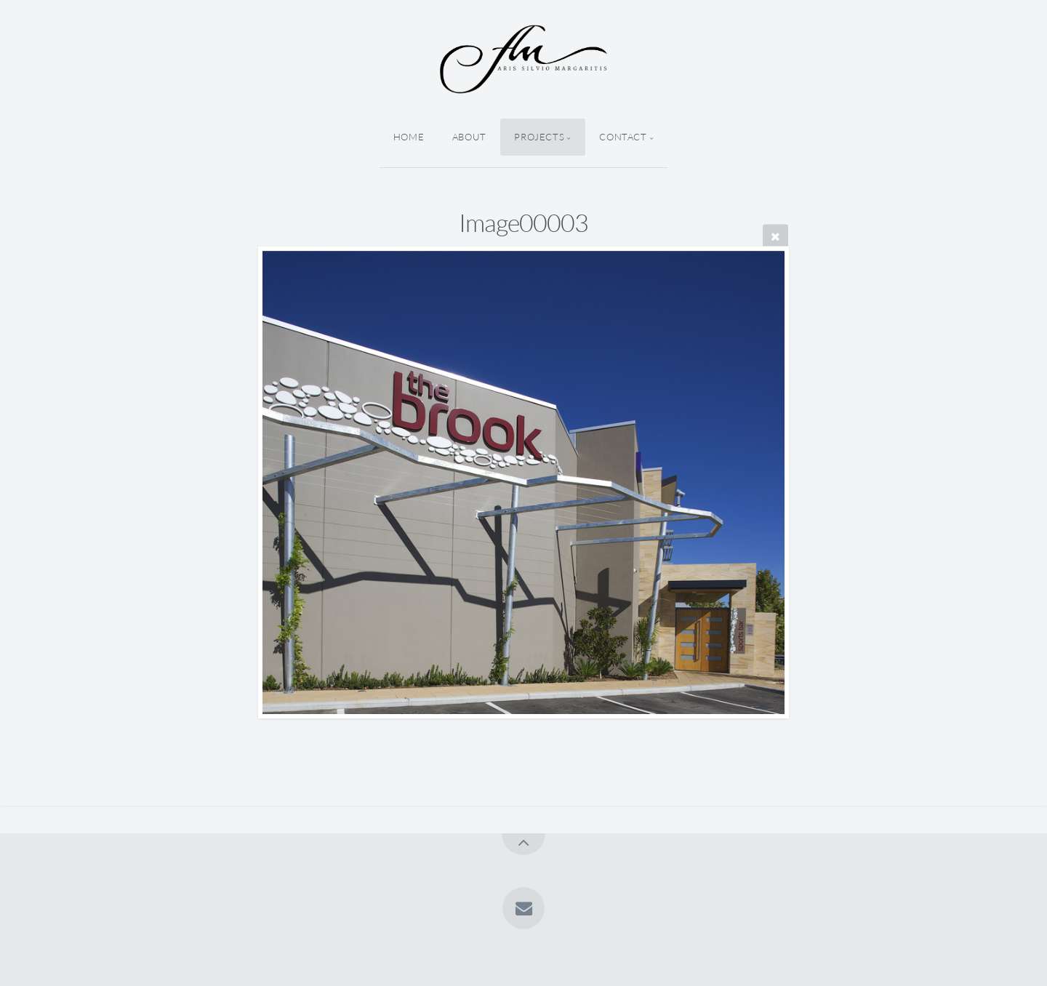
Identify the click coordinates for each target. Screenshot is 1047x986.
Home (409, 137)
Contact (622, 137)
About (469, 137)
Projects (539, 137)
